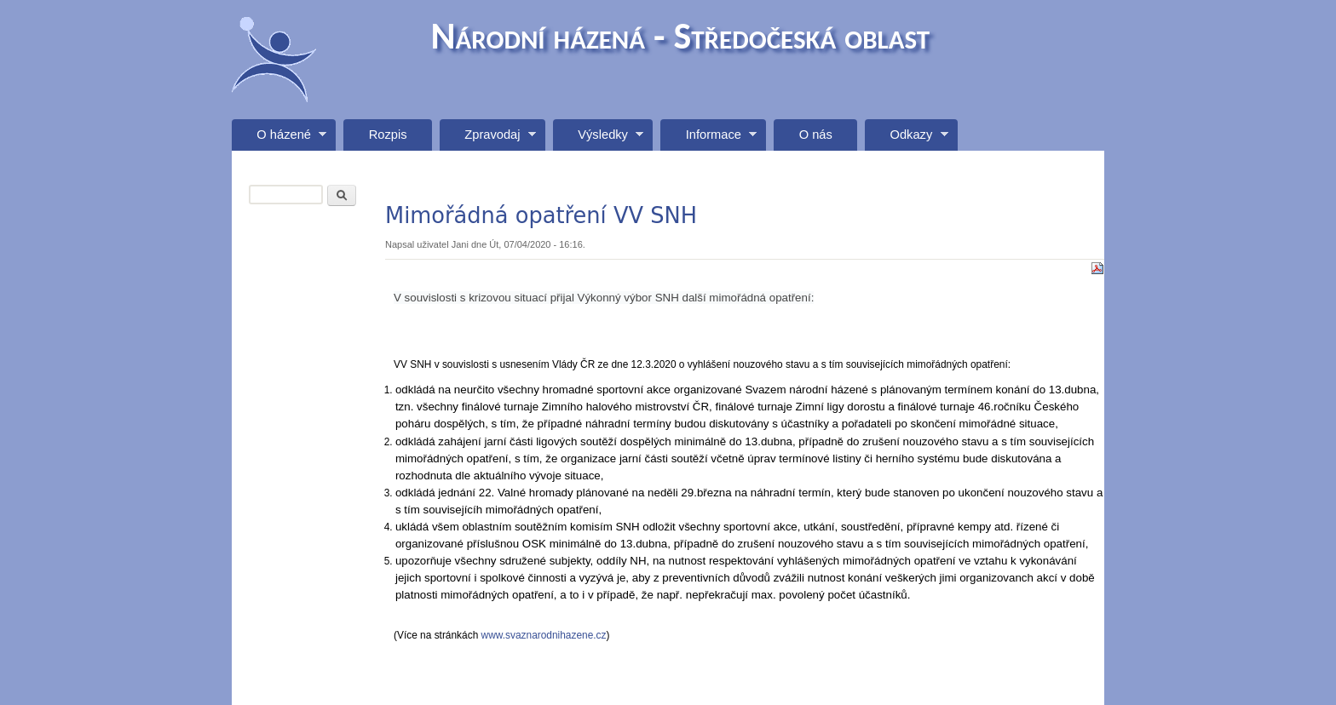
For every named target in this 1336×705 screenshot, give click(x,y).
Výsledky (598, 139)
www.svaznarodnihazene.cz (542, 635)
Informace (708, 139)
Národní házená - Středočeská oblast (680, 36)
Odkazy (906, 139)
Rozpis (388, 134)
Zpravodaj (488, 139)
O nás (815, 134)
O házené (279, 139)
